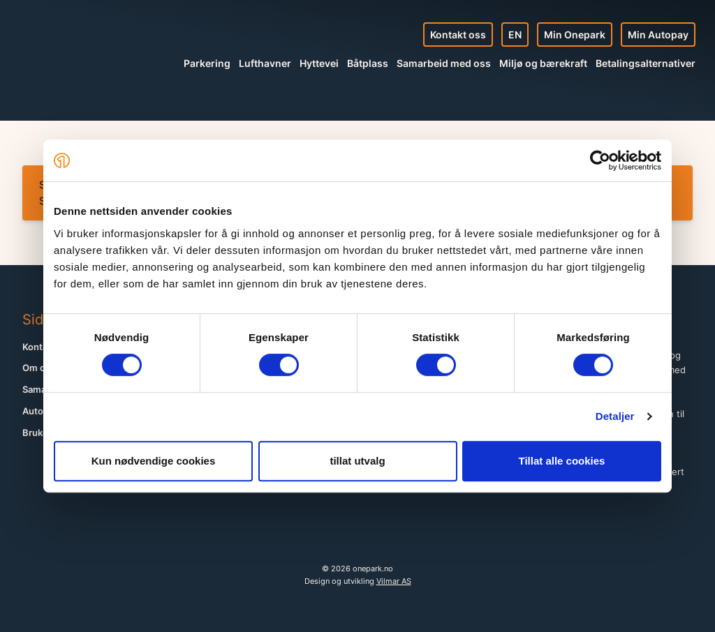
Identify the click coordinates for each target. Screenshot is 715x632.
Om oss (38, 368)
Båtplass (367, 63)
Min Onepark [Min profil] (574, 34)
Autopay (40, 411)
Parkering (207, 63)
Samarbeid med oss (444, 63)
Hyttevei (319, 63)
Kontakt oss (458, 34)
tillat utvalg (357, 461)
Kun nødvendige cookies (153, 461)
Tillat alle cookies (562, 461)
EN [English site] (515, 34)
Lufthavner (265, 63)
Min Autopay (658, 34)
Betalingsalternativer (645, 63)
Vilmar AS (393, 581)
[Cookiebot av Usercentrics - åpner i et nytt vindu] (600, 160)
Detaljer (615, 416)
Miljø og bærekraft (543, 63)
